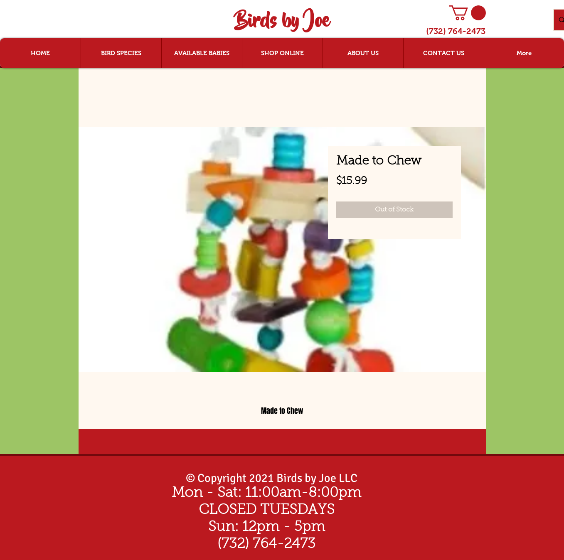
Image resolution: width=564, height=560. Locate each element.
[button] (467, 12)
